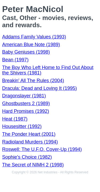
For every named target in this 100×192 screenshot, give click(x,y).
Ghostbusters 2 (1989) (26, 103)
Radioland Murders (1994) (30, 142)
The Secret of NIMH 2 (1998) (33, 164)
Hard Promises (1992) (25, 111)
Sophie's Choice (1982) (27, 157)
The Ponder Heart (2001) (28, 134)
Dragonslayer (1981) (24, 95)
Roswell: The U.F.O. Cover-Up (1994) (42, 149)
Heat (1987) (14, 119)
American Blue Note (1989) (31, 44)
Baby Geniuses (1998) (26, 52)
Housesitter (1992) (22, 126)
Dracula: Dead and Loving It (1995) (39, 88)
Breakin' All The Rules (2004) (33, 80)
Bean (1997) (15, 59)
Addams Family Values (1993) (34, 36)
